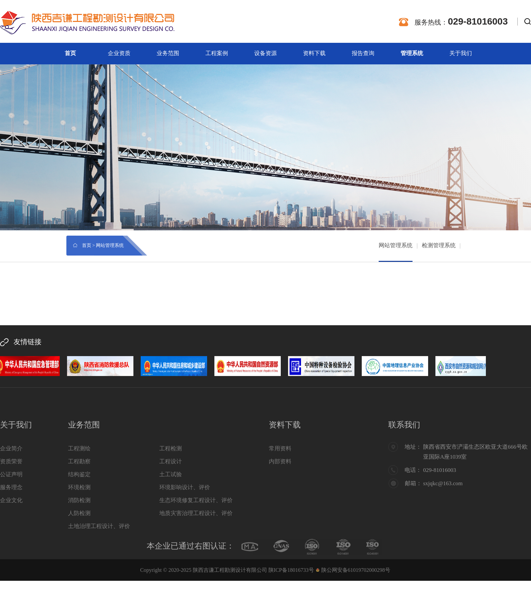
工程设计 (170, 461)
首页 (70, 53)
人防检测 (79, 513)
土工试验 (170, 474)
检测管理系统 (439, 245)
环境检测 (79, 487)
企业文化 (11, 500)
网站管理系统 (396, 245)
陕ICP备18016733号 (291, 570)
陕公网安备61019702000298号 (355, 570)
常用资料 (280, 448)
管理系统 (412, 53)
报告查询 (363, 53)
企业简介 (11, 448)
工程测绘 (79, 448)
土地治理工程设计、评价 (99, 526)
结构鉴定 (79, 474)
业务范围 (168, 53)
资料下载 (314, 53)
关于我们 (460, 53)
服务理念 (11, 487)
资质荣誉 (11, 461)
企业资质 (119, 53)
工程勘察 (79, 461)
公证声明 (11, 474)
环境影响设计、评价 (184, 487)
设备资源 (265, 53)
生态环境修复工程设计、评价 (196, 500)
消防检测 (79, 500)
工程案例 (216, 53)
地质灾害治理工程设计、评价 (196, 513)
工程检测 (170, 448)
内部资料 (280, 461)
